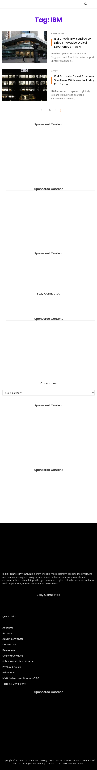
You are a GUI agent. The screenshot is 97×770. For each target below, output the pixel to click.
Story (54, 71)
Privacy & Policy (11, 667)
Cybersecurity (59, 33)
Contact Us (9, 644)
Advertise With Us (12, 639)
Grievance (8, 672)
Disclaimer (8, 650)
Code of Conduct (12, 655)
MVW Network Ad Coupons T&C (20, 678)
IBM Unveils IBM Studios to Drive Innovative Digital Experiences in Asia (72, 43)
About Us (7, 627)
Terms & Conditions (14, 683)
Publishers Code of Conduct (18, 661)
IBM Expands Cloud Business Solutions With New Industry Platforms (74, 80)
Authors (7, 633)
